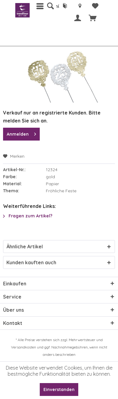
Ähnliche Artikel (24, 246)
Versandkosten (23, 347)
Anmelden (21, 133)
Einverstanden (59, 389)
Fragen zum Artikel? (27, 216)
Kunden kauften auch (31, 262)
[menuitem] (50, 6)
